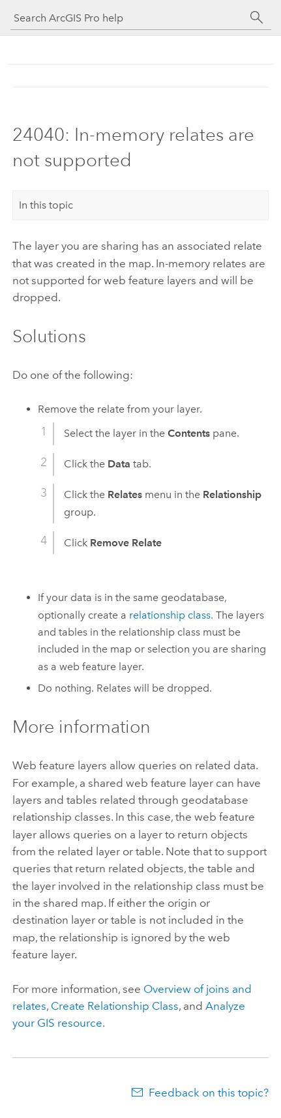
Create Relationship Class (115, 1005)
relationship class (170, 615)
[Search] (256, 17)
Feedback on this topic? (209, 1092)
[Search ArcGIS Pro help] (127, 18)
